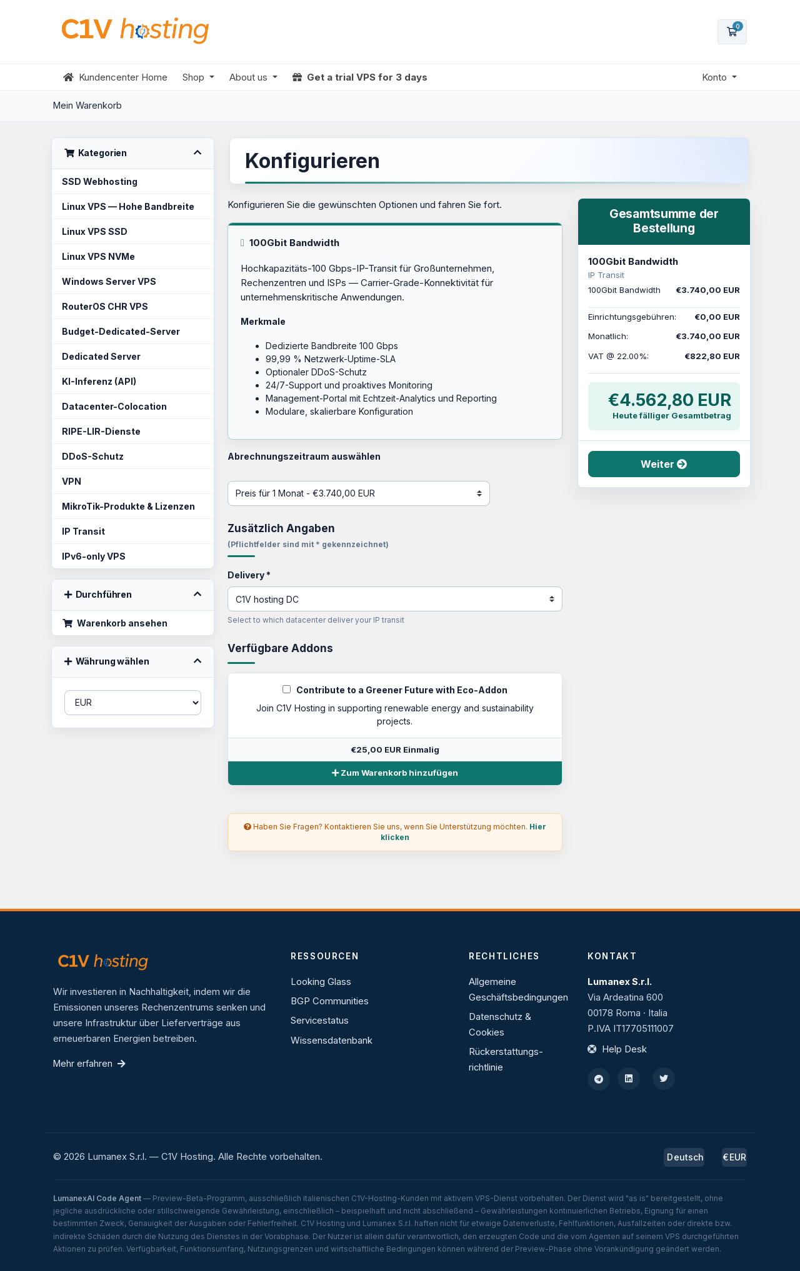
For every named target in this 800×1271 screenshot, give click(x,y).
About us (249, 77)
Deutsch (684, 1157)
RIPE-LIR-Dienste (101, 431)
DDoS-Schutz (93, 456)
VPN (71, 481)
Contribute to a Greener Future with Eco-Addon (395, 690)
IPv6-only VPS (94, 556)
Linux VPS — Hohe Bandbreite (128, 206)
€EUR (734, 1157)
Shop (194, 77)
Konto (715, 77)
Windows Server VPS (109, 281)
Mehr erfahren (89, 1063)
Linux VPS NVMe (98, 256)
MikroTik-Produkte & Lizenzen (128, 506)
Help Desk (624, 1049)
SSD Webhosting (100, 181)
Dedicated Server (101, 356)
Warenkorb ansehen (115, 623)
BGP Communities (330, 1001)
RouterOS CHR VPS (105, 306)
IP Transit (83, 531)
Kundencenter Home (115, 77)
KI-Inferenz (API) (99, 381)
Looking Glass (321, 981)
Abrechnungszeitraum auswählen (304, 456)
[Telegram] (599, 1079)
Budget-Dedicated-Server (121, 331)
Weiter (664, 464)
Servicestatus (320, 1020)
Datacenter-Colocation (114, 406)
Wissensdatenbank (331, 1040)
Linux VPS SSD (95, 231)
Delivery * (249, 575)
